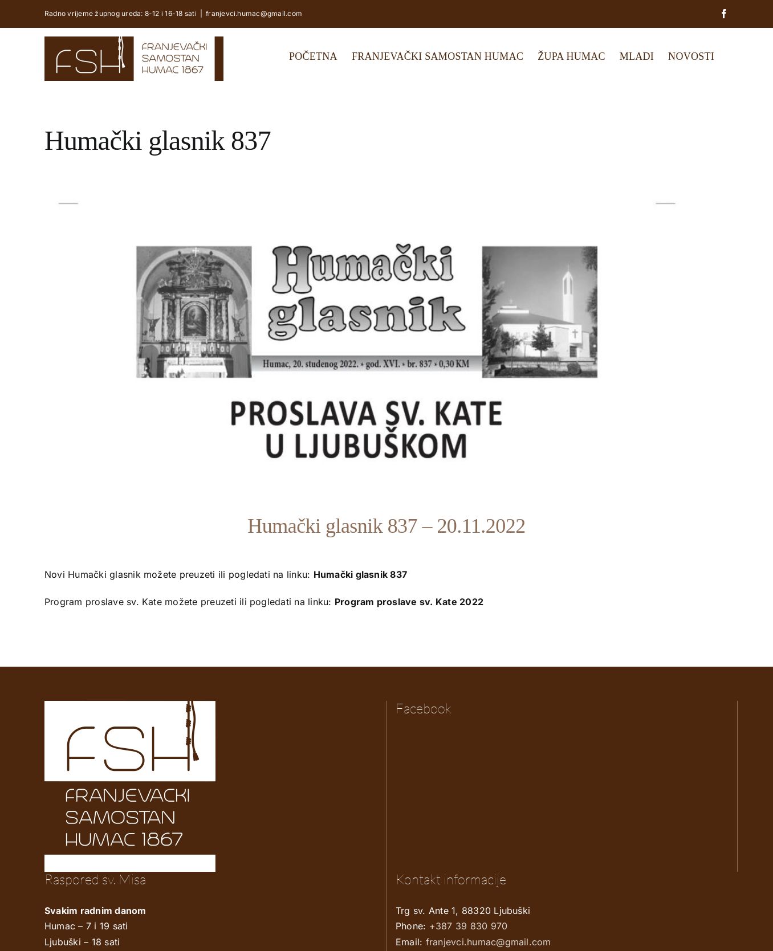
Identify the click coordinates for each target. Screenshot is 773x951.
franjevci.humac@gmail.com (254, 13)
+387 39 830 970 (468, 926)
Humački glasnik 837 (361, 574)
